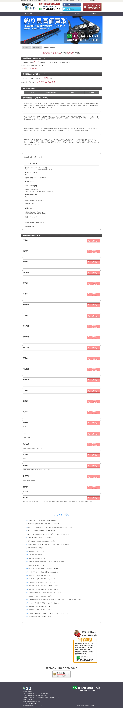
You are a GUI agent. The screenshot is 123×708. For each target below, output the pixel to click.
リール (61, 14)
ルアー (77, 14)
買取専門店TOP (29, 7)
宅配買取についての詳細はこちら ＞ (31, 68)
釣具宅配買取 (61, 674)
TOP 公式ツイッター (71, 9)
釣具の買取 (28, 14)
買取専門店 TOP (27, 688)
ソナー (93, 14)
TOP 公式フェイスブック (71, 4)
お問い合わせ (91, 7)
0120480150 (50, 7)
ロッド (45, 14)
